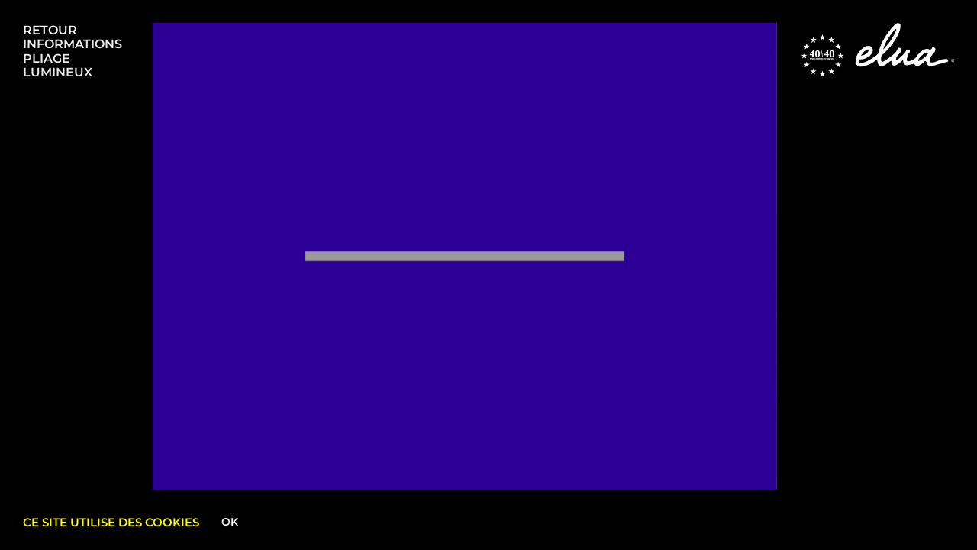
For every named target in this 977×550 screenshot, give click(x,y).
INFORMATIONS (72, 44)
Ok (229, 522)
